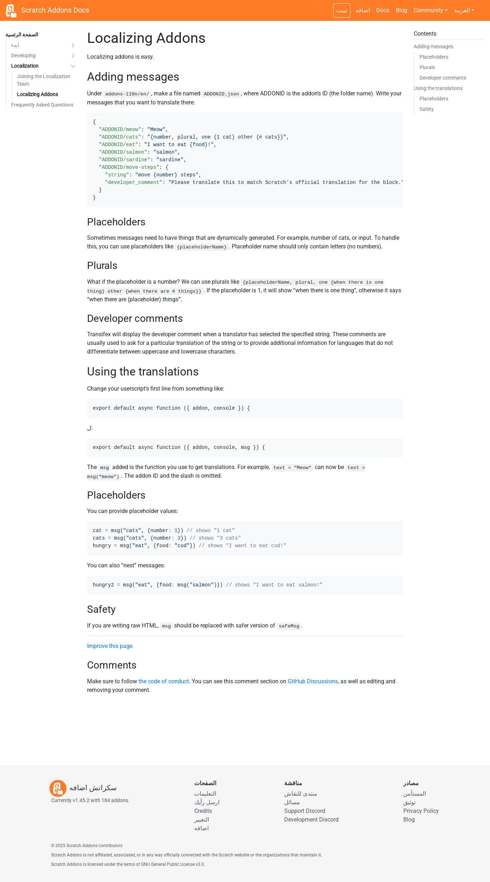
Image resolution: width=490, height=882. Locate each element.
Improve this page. (110, 646)
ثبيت (341, 10)
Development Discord (311, 819)
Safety (426, 109)
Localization (24, 66)
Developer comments (442, 78)
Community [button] (428, 10)
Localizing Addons (37, 94)
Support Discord (304, 810)
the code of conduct (164, 681)
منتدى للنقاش (300, 793)
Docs (382, 10)
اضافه (362, 10)
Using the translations (438, 88)
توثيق (409, 802)
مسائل (292, 802)
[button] (73, 45)
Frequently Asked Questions (42, 105)
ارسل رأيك (206, 802)
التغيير (201, 819)
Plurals (427, 67)
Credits (203, 810)
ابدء (15, 45)
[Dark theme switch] (481, 6)
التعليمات (205, 793)
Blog (401, 10)
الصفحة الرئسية (21, 34)
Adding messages (433, 46)
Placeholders (433, 57)
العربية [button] (462, 10)
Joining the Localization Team (43, 80)
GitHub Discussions (313, 681)
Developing (23, 55)
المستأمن (414, 793)
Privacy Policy (421, 810)
